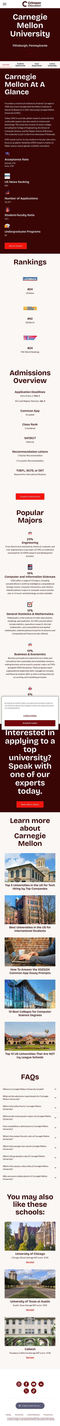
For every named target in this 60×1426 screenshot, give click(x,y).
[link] (32, 4)
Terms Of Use (19, 1415)
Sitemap (8, 1415)
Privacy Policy (48, 1415)
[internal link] (6, 65)
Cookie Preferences (33, 1415)
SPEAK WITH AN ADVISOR (30, 804)
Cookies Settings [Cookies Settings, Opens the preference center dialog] (30, 716)
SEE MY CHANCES (15, 246)
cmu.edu (30, 53)
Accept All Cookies (30, 723)
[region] (29, 713)
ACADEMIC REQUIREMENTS (30, 496)
